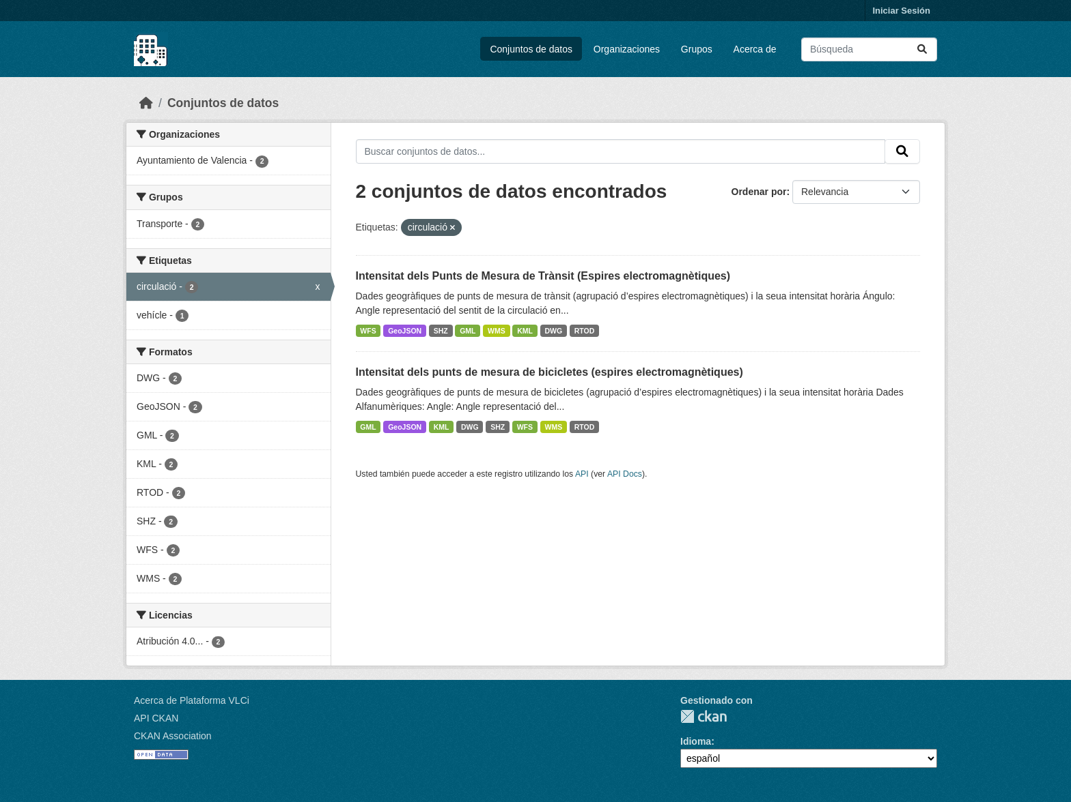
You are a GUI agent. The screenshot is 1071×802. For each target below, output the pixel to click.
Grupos (696, 49)
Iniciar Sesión (901, 10)
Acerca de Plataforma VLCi (191, 700)
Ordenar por (759, 191)
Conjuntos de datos (531, 49)
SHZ (441, 331)
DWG (554, 331)
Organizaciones (627, 49)
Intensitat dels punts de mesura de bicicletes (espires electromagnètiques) (549, 372)
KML (525, 331)
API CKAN (156, 718)
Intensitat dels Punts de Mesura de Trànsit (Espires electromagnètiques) (543, 276)
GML (467, 331)
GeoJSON (404, 331)
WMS (496, 331)
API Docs (624, 474)
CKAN (703, 716)
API (582, 474)
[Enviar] (922, 49)
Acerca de (755, 49)
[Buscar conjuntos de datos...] (869, 49)
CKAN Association (173, 735)
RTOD (584, 331)
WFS (368, 331)
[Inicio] (146, 103)
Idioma (695, 741)
